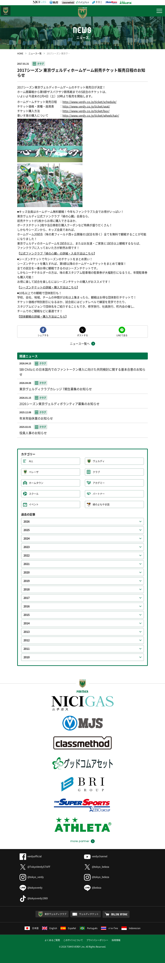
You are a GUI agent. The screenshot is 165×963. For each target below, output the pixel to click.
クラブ (40, 63)
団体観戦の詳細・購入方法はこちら (42, 316)
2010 (27, 657)
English (49, 928)
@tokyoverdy (31, 887)
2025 (27, 530)
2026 (27, 521)
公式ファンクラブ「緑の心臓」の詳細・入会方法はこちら (57, 253)
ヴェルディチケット (89, 914)
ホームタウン (36, 483)
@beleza (92, 887)
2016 (27, 606)
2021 (27, 564)
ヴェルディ (99, 461)
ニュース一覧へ (80, 343)
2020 (27, 572)
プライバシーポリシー (97, 940)
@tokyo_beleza (96, 867)
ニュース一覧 (35, 53)
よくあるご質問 (52, 940)
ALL (31, 461)
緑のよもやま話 (101, 504)
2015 (27, 615)
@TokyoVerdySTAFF (35, 867)
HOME (20, 53)
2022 (27, 555)
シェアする (43, 335)
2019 (27, 581)
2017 (27, 598)
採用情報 (116, 940)
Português (89, 928)
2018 (27, 589)
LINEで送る (122, 335)
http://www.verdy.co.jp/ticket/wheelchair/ (90, 115)
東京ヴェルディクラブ (55, 914)
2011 (27, 649)
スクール (34, 494)
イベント (34, 504)
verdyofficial (31, 856)
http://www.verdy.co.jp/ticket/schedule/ (89, 102)
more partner (79, 841)
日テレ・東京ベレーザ (5, 11)
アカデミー (99, 483)
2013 (27, 632)
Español (68, 928)
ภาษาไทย (109, 928)
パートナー (99, 494)
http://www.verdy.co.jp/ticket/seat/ (86, 106)
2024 (27, 538)
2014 (27, 623)
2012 (27, 640)
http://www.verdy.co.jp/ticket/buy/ (85, 111)
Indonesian (130, 928)
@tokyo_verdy (32, 877)
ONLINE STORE (119, 914)
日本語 (32, 928)
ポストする (82, 335)
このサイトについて (73, 940)
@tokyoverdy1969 (34, 898)
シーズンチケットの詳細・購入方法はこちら (48, 287)
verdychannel (95, 856)
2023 (27, 547)
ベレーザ (34, 472)
